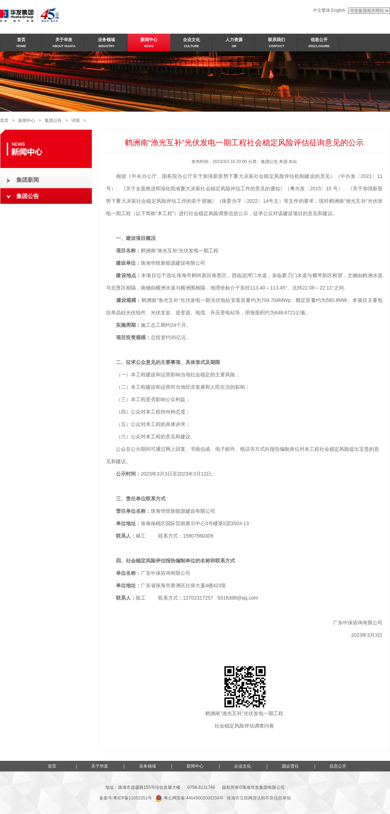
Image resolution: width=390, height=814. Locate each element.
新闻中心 (26, 120)
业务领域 (147, 766)
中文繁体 (321, 10)
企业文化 (242, 766)
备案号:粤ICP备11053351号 (125, 798)
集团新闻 (27, 180)
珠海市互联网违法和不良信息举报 (259, 798)
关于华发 (99, 766)
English (338, 10)
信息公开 (337, 766)
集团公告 (53, 120)
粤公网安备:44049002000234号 (189, 798)
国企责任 (290, 766)
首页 (4, 120)
